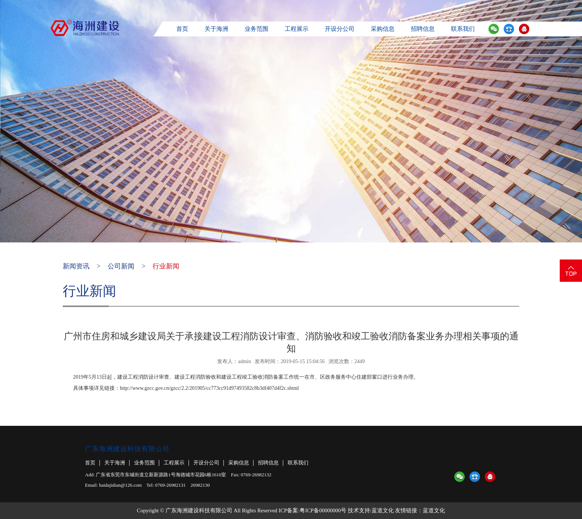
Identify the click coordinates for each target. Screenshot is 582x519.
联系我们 (463, 29)
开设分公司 (339, 29)
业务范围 (256, 29)
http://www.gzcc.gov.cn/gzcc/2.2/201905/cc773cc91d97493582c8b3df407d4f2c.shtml (209, 388)
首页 (182, 29)
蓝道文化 (383, 510)
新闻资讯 (76, 266)
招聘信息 (423, 29)
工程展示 (296, 29)
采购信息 (383, 29)
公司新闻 (121, 266)
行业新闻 (166, 266)
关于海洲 (216, 29)
